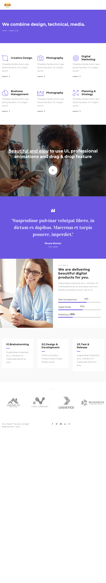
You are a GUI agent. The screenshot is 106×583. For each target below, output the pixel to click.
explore (5, 76)
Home (4, 31)
